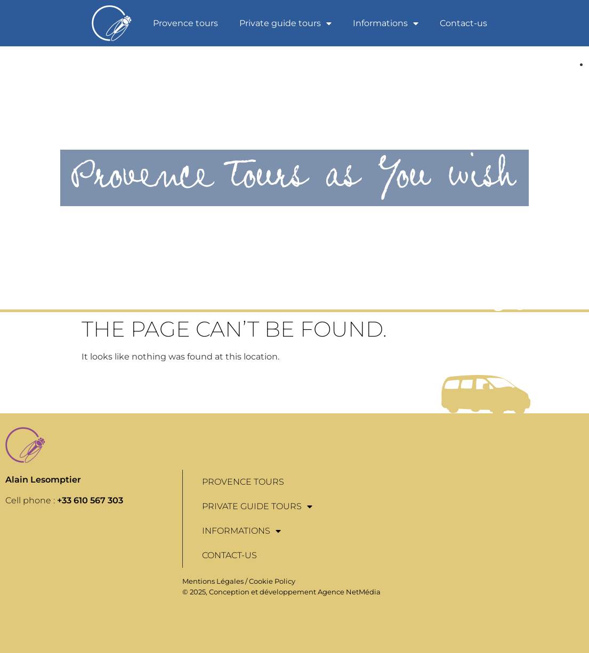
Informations (385, 23)
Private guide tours (285, 23)
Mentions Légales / (215, 581)
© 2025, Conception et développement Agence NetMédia (281, 591)
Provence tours (185, 23)
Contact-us (463, 23)
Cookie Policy (272, 581)
